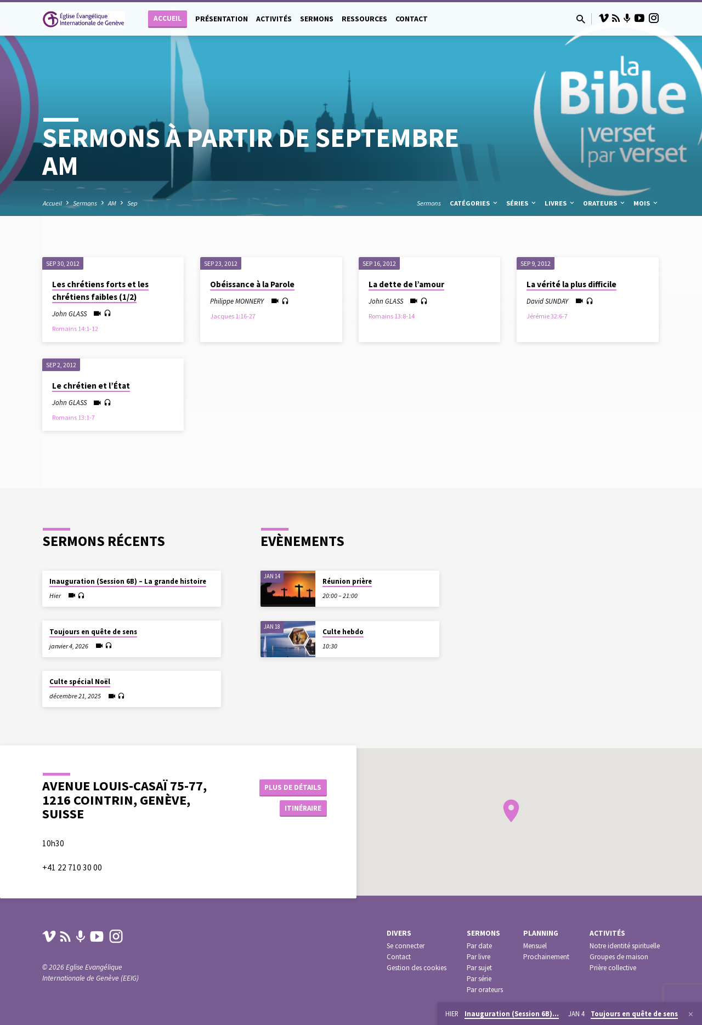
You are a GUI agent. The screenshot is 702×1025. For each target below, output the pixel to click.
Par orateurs (485, 989)
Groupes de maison (619, 956)
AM (112, 203)
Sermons (316, 19)
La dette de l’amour (406, 284)
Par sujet (479, 967)
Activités (274, 19)
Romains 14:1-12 (75, 328)
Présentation (221, 19)
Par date (479, 945)
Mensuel (535, 945)
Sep (132, 203)
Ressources (364, 19)
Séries (521, 203)
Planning (540, 933)
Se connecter (405, 945)
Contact (411, 19)
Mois (646, 203)
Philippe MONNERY (237, 301)
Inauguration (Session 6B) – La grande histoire (127, 581)
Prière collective (613, 967)
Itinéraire (299, 808)
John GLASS (69, 313)
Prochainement (546, 956)
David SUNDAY (547, 301)
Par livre (478, 956)
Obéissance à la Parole (252, 284)
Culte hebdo (343, 631)
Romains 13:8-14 (392, 316)
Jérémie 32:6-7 (547, 316)
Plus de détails (292, 786)
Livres (560, 203)
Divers (399, 933)
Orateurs (604, 203)
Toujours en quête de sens (93, 631)
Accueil (168, 18)
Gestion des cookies (416, 967)
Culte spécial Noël (79, 681)
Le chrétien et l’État (91, 385)
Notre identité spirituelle (625, 945)
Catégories (474, 203)
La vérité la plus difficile (571, 284)
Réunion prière (347, 581)
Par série (479, 978)
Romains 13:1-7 (73, 417)
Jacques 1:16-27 (233, 316)
